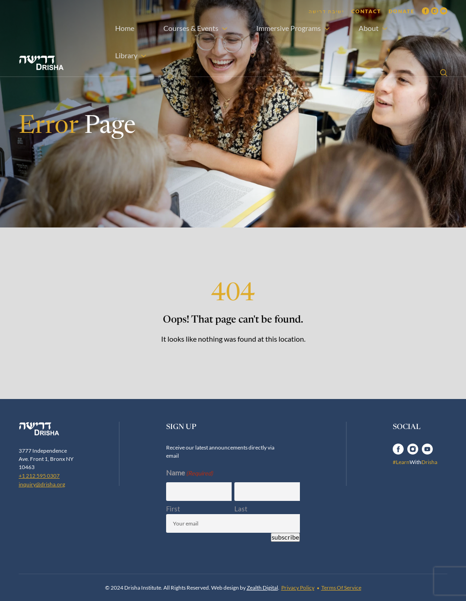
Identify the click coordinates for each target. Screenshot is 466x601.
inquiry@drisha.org (42, 484)
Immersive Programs (288, 28)
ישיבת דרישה (326, 11)
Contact (366, 11)
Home (124, 28)
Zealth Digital (262, 587)
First (173, 509)
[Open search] (443, 72)
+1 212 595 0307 (39, 475)
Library (126, 55)
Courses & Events (190, 28)
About (369, 28)
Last (241, 509)
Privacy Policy (297, 587)
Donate (402, 11)
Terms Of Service (341, 587)
